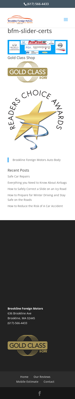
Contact (49, 381)
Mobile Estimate (27, 381)
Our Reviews (42, 377)
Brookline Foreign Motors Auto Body (37, 160)
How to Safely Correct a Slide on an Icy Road (37, 189)
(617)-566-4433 (17, 323)
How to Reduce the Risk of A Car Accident (35, 206)
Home (24, 377)
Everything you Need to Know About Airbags (37, 182)
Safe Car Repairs (19, 176)
